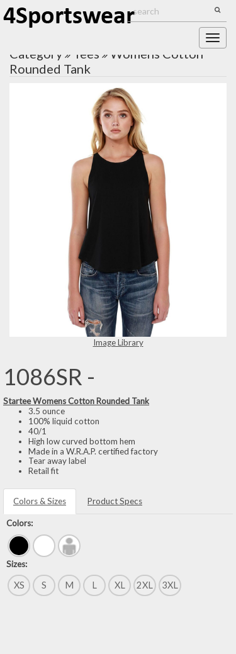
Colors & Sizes (39, 501)
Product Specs (114, 501)
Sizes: (16, 564)
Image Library (118, 342)
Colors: (19, 523)
